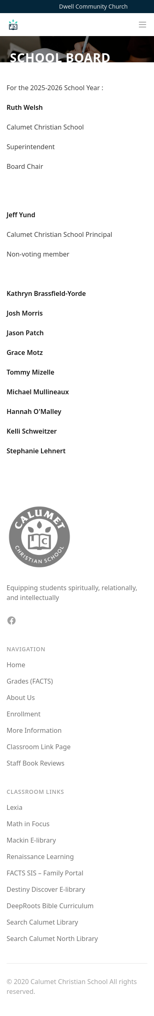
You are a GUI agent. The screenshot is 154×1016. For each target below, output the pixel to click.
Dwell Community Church (93, 6)
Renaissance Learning (40, 856)
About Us (21, 697)
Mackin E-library (31, 840)
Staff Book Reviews (35, 763)
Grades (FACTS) (30, 681)
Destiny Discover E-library (46, 889)
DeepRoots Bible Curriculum (50, 905)
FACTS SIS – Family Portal (45, 872)
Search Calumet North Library (52, 938)
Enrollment (24, 713)
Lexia (15, 807)
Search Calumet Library (42, 922)
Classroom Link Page (39, 746)
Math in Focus (28, 823)
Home (16, 664)
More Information (34, 730)
